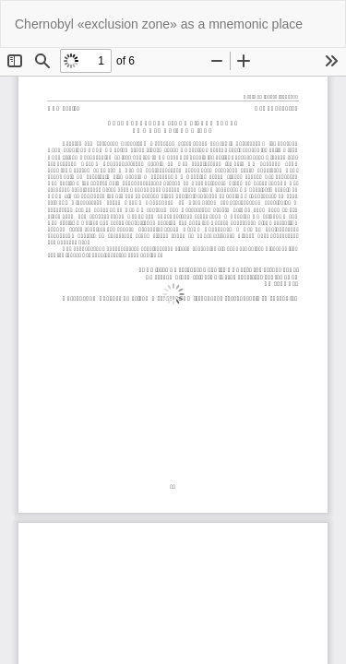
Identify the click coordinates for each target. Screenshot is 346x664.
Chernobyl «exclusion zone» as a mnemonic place (159, 24)
